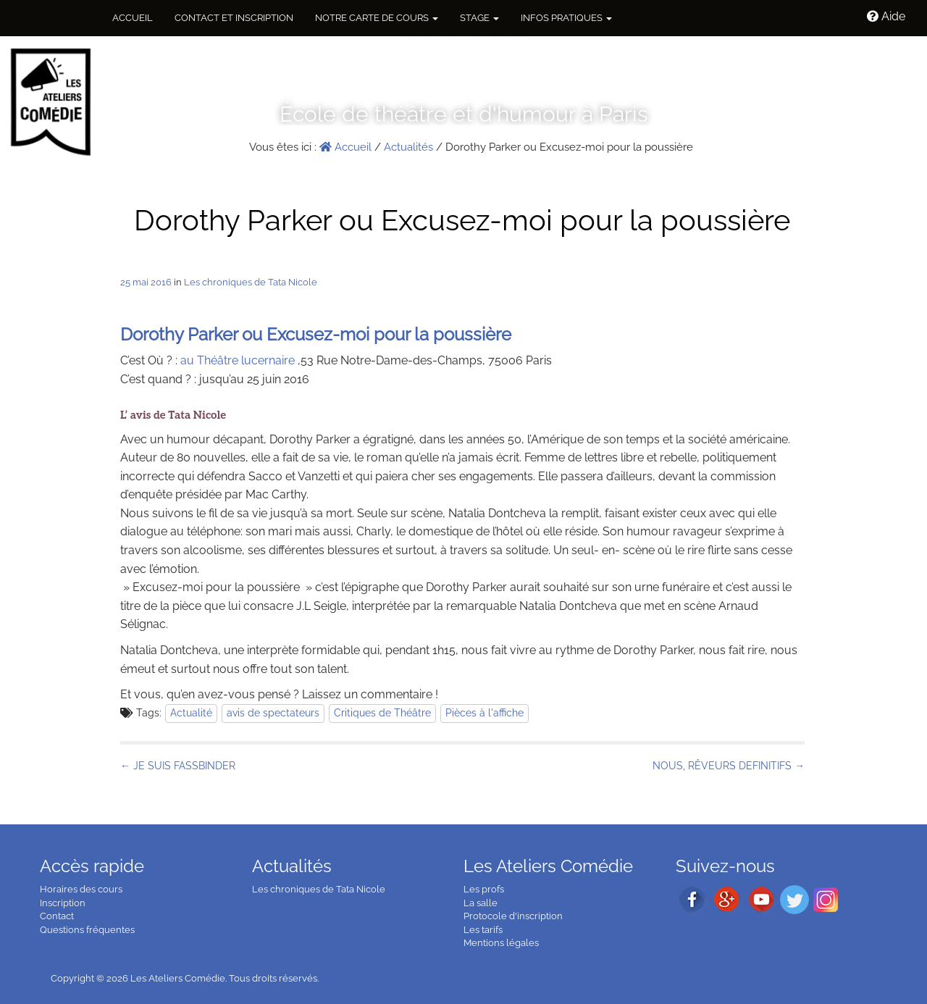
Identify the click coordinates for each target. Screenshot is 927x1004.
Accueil (132, 17)
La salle (481, 903)
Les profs (484, 889)
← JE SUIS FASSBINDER (177, 765)
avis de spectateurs (273, 713)
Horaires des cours (81, 889)
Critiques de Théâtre (382, 713)
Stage (479, 17)
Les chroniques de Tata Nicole (250, 282)
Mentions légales (501, 942)
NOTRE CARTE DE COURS (376, 17)
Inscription (62, 903)
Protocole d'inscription (513, 916)
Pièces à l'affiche (484, 713)
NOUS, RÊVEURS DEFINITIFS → (729, 765)
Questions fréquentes (87, 929)
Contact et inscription (234, 17)
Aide (886, 16)
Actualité (191, 713)
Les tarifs (483, 929)
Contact (57, 916)
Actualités (408, 147)
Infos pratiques (566, 17)
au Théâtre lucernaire (237, 360)
